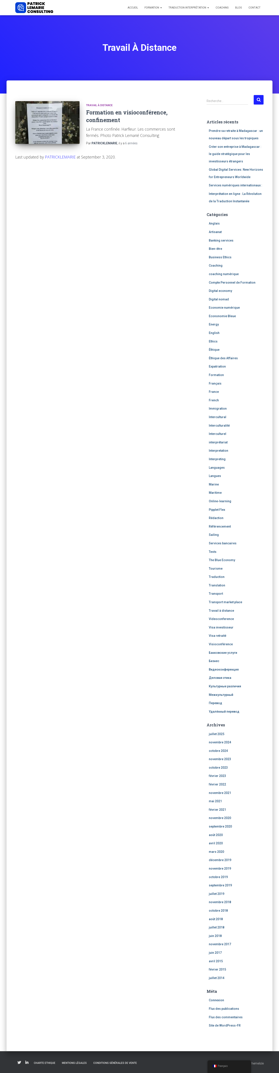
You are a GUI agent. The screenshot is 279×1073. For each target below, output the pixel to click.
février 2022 (217, 784)
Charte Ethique (44, 1062)
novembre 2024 (220, 742)
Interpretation (218, 450)
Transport (216, 593)
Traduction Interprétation (188, 7)
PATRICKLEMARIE (60, 157)
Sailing (214, 534)
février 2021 (217, 809)
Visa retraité (217, 635)
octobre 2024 (218, 751)
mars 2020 (216, 851)
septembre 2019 (220, 885)
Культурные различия (225, 686)
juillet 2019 (216, 894)
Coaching (222, 7)
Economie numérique (224, 307)
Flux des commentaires (226, 1017)
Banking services (221, 240)
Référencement (220, 526)
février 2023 (217, 776)
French (214, 400)
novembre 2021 (220, 793)
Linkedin (27, 1063)
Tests (212, 552)
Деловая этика (220, 678)
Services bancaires (222, 543)
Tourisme (216, 568)
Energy (214, 324)
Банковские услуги (223, 652)
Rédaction (216, 518)
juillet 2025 (216, 734)
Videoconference (221, 619)
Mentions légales (74, 1062)
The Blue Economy (222, 560)
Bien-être (215, 248)
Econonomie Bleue (222, 316)
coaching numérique (224, 274)
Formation (153, 7)
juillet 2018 (216, 927)
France (214, 391)
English (214, 333)
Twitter (19, 1063)
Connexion (216, 1000)
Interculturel (217, 434)
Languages (217, 467)
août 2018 (216, 919)
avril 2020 (216, 843)
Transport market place (225, 602)
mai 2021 (215, 801)
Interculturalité (219, 425)
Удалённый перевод (224, 711)
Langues (215, 476)
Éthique (214, 349)
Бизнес (214, 661)
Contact (254, 7)
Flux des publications (224, 1008)
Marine (214, 484)
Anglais (214, 223)
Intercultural (217, 417)
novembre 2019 (220, 868)
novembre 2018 (220, 902)
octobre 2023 (218, 767)
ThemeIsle (257, 1063)
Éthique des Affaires (223, 358)
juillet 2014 (216, 978)
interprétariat (218, 442)
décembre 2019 (220, 860)
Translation (217, 585)
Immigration (218, 408)
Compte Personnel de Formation (232, 282)
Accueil (133, 7)
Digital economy (220, 291)
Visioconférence (221, 644)
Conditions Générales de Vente (115, 1062)
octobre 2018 (218, 910)
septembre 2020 (220, 826)
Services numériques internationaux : (235, 185)
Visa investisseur (221, 627)
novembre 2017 (220, 944)
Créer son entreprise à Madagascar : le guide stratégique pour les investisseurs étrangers (235, 154)
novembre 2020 (220, 818)
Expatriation (217, 366)
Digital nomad (219, 299)
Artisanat (215, 232)
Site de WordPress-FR (225, 1025)
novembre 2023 (220, 759)
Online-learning (220, 501)
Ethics (213, 341)
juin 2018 (215, 936)
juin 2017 (215, 952)
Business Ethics (220, 257)
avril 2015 (216, 961)
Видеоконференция (224, 669)
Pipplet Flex (217, 509)
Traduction (217, 577)
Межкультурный (221, 695)
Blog (238, 7)
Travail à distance (99, 105)
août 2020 (216, 835)
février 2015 (217, 969)
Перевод (215, 703)
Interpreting (217, 459)
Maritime (215, 492)
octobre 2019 (218, 877)
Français (215, 383)
